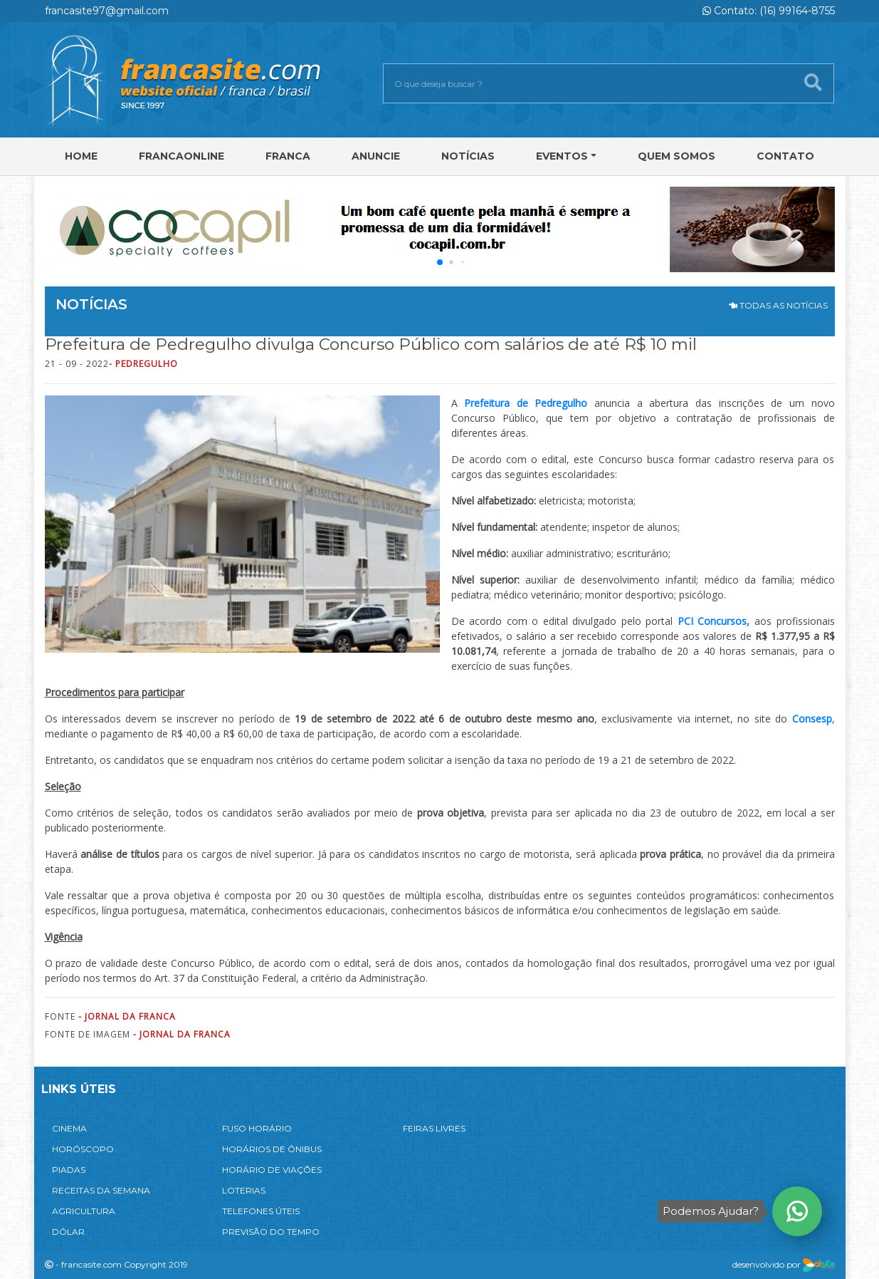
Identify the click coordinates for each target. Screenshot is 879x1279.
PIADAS (68, 1169)
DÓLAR (68, 1231)
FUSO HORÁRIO (257, 1128)
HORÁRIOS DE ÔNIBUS (272, 1149)
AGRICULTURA (83, 1211)
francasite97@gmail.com (107, 10)
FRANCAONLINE (181, 156)
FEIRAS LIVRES (434, 1128)
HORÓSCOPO (83, 1149)
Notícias (468, 156)
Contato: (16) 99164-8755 (768, 10)
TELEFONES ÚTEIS (261, 1211)
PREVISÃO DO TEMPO (271, 1231)
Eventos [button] (562, 156)
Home (81, 156)
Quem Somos (676, 156)
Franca (287, 156)
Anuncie (376, 156)
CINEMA (69, 1128)
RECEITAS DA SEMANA (101, 1190)
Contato (785, 156)
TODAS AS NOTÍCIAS (778, 305)
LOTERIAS (243, 1190)
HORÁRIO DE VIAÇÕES (272, 1169)
